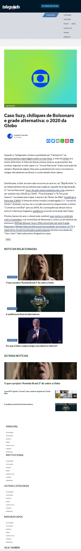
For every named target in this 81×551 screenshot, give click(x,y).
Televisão (67, 19)
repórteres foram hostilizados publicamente (27, 229)
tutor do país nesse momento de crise (45, 190)
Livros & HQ (68, 28)
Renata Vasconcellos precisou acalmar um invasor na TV (44, 226)
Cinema (66, 32)
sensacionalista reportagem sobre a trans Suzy (28, 158)
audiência (38, 211)
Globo (65, 158)
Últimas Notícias (50, 6)
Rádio (73, 24)
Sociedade (67, 15)
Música (66, 24)
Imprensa (67, 37)
